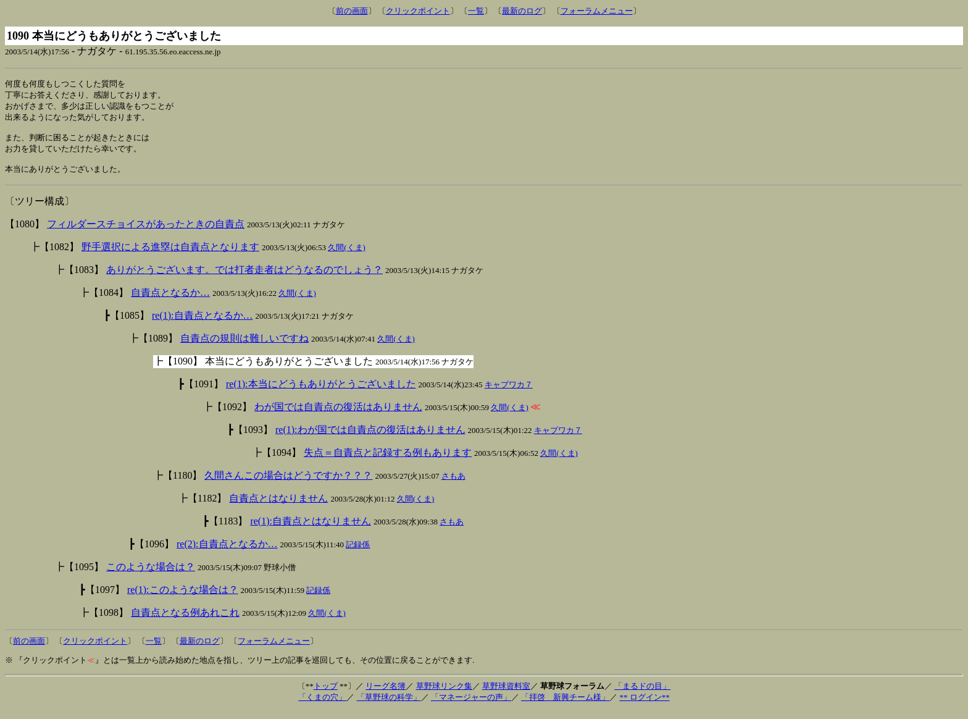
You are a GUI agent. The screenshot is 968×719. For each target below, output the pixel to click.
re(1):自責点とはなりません (310, 529)
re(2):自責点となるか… (227, 552)
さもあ (453, 484)
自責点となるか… (170, 300)
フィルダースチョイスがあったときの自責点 (145, 232)
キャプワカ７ (509, 392)
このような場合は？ (150, 575)
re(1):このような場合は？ (182, 597)
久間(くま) (346, 255)
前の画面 (352, 10)
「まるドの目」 (642, 694)
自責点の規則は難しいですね (244, 346)
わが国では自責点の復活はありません (338, 415)
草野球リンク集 (444, 694)
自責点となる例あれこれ (185, 620)
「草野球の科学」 (389, 705)
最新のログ (522, 10)
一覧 (476, 10)
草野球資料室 (506, 694)
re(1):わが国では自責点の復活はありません (370, 437)
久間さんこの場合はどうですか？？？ (288, 483)
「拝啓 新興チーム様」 (565, 705)
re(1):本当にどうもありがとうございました (321, 392)
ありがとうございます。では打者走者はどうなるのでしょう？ (244, 277)
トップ (326, 694)
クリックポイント (418, 10)
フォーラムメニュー (597, 10)
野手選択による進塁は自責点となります (170, 255)
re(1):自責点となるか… (202, 323)
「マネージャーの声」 (471, 705)
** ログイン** (644, 705)
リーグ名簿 (385, 694)
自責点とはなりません (278, 506)
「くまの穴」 (322, 705)
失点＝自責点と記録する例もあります (388, 460)
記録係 (358, 552)
